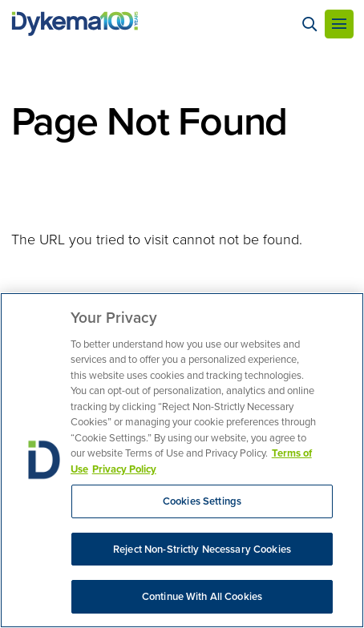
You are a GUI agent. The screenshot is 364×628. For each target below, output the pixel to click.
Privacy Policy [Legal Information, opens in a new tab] (124, 469)
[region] (182, 460)
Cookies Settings (202, 501)
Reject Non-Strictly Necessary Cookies (202, 549)
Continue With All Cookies (202, 596)
